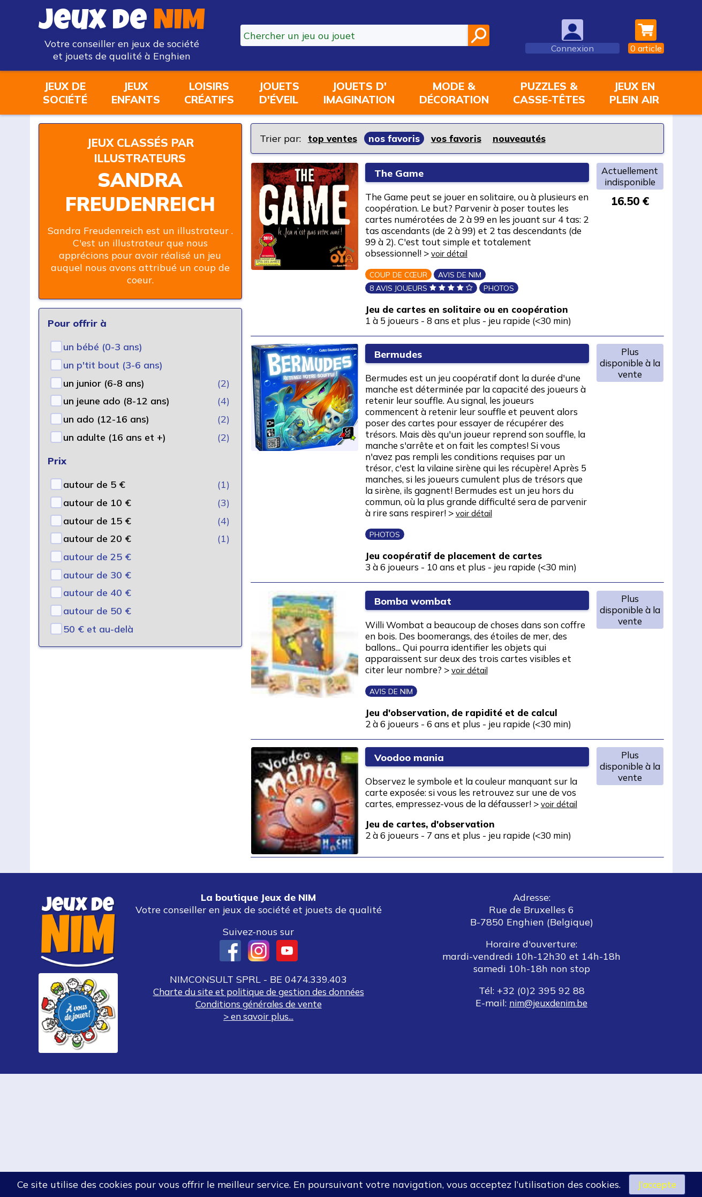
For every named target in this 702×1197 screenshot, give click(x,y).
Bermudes (405, 380)
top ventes (333, 138)
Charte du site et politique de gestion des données (259, 1115)
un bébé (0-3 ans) (102, 347)
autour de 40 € (97, 592)
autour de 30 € (97, 575)
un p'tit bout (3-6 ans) (113, 365)
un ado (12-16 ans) (106, 419)
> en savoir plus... (259, 1139)
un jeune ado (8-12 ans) (116, 401)
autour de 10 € (97, 502)
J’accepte (657, 1184)
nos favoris (396, 138)
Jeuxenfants (135, 92)
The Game (405, 172)
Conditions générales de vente (259, 1127)
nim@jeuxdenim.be (548, 1126)
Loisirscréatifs (209, 92)
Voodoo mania (418, 853)
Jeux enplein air (634, 92)
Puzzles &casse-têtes (549, 92)
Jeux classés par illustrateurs (140, 149)
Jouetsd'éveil (279, 92)
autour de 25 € (97, 557)
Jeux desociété (65, 92)
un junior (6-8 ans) (104, 383)
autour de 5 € (94, 484)
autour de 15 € (97, 521)
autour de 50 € (97, 611)
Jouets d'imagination (359, 92)
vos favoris (460, 138)
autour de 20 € (97, 538)
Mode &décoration (454, 92)
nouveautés (525, 138)
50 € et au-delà (98, 629)
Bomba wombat (422, 672)
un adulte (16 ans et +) (114, 437)
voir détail (559, 260)
